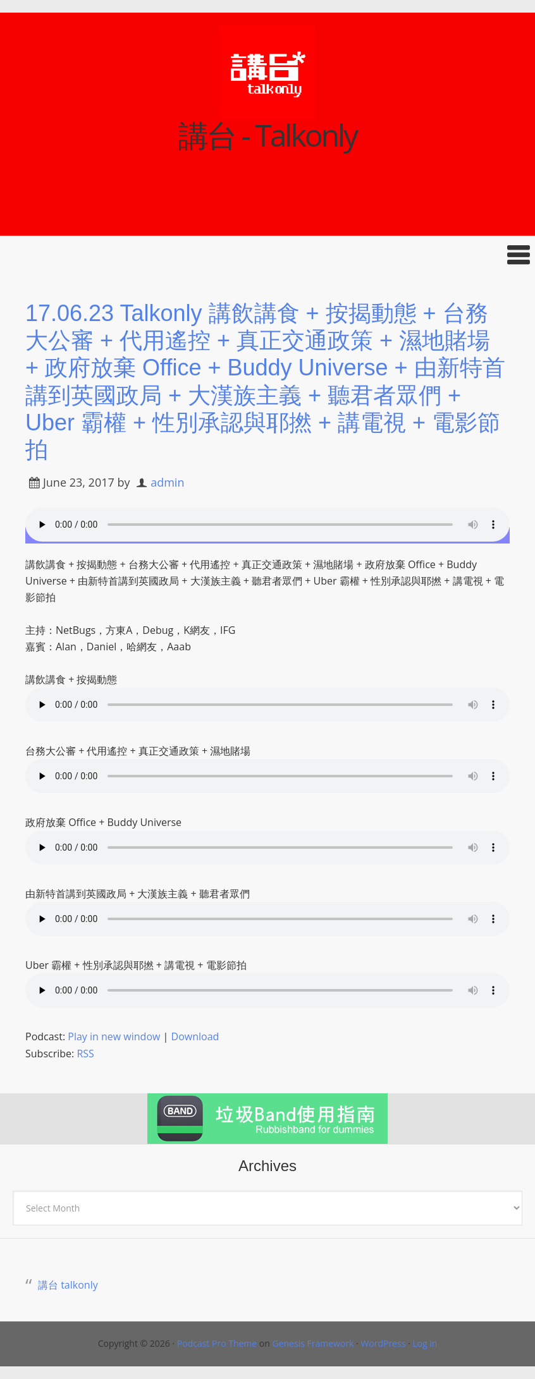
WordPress (382, 1343)
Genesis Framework (313, 1343)
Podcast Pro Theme (217, 1343)
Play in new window (114, 1036)
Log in (424, 1343)
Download (195, 1036)
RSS (85, 1053)
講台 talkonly (68, 1285)
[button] (267, 255)
